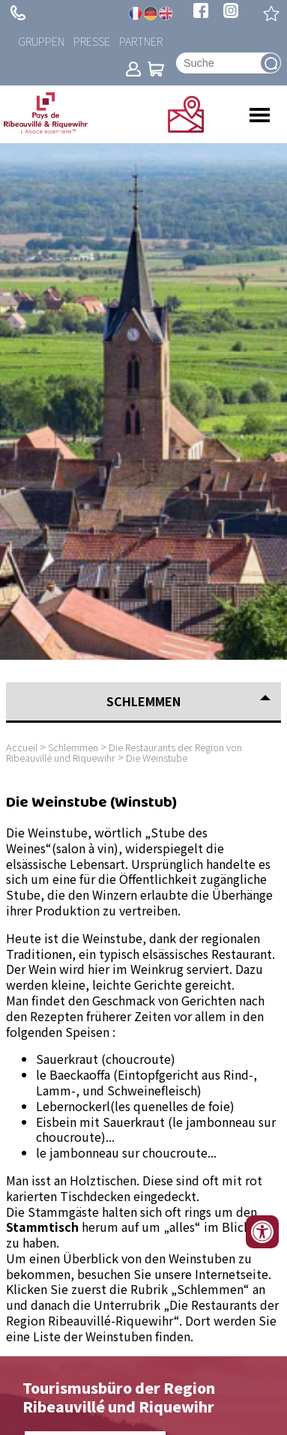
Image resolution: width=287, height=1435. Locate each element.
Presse (91, 41)
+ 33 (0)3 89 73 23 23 (18, 12)
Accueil (21, 747)
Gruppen (41, 41)
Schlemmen (73, 747)
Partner (141, 41)
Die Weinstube (156, 757)
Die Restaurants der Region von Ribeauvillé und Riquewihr (124, 752)
